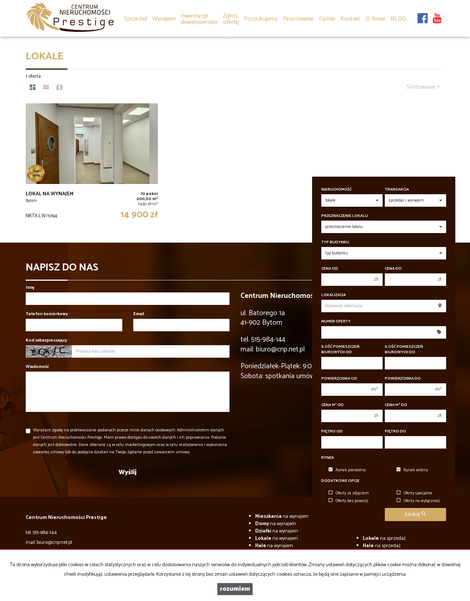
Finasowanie (298, 19)
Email (138, 314)
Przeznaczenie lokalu (344, 216)
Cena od (329, 269)
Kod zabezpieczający (46, 340)
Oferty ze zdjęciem (349, 493)
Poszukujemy (261, 19)
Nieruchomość (336, 189)
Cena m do (396, 405)
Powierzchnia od (339, 378)
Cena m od (332, 405)
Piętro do (395, 431)
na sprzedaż (384, 538)
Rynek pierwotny (347, 470)
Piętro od (332, 431)
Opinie (327, 19)
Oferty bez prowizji (348, 501)
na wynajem (281, 516)
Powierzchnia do (403, 378)
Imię (30, 287)
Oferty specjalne (414, 493)
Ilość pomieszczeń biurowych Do (404, 349)
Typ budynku (335, 242)
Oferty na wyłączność (418, 501)
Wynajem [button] (164, 19)
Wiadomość (37, 367)
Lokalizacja (333, 295)
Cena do (393, 269)
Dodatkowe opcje (340, 481)
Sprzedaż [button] (135, 19)
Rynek (327, 458)
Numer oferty (336, 321)
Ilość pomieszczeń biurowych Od (340, 349)
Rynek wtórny (412, 470)
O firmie (376, 19)
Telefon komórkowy (47, 314)
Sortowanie (423, 87)
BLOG (398, 19)
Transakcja (397, 189)
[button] (230, 14)
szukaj (415, 514)
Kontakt (350, 19)
